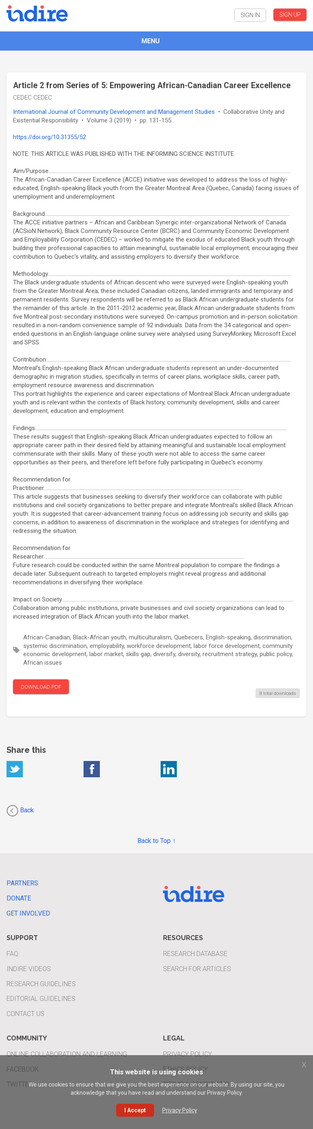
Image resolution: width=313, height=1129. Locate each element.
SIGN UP (290, 14)
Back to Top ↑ (156, 841)
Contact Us (25, 1014)
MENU (150, 41)
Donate (19, 898)
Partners (22, 883)
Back (20, 810)
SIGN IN (250, 15)
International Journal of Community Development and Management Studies (114, 111)
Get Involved (28, 913)
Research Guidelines (41, 984)
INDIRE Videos (29, 969)
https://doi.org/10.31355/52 (49, 137)
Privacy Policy (187, 1054)
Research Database (195, 954)
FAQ (12, 954)
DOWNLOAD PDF (41, 687)
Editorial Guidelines (41, 999)
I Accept (135, 1110)
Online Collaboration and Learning (67, 1054)
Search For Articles (197, 969)
